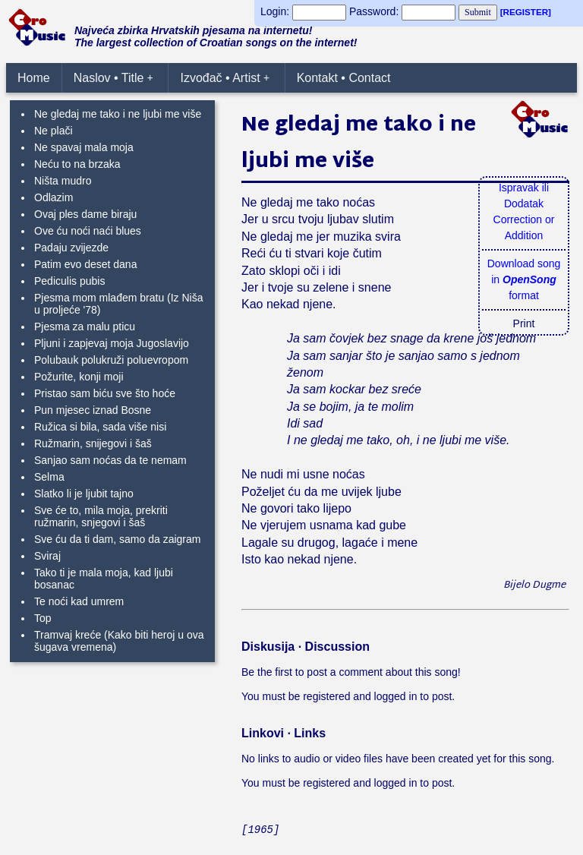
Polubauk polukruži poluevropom (111, 360)
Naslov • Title (113, 78)
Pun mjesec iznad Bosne (92, 410)
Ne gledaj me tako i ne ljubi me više (117, 114)
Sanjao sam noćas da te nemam (110, 460)
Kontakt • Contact (344, 77)
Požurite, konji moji (79, 377)
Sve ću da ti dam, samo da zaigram (117, 539)
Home (33, 77)
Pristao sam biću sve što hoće (104, 393)
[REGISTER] (525, 12)
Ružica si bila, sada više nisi (100, 427)
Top (43, 618)
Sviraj (47, 556)
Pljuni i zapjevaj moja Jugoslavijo (111, 343)
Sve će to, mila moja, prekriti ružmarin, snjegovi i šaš (101, 516)
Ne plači (53, 131)
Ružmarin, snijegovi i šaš (93, 443)
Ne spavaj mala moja (84, 147)
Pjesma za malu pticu (84, 326)
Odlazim (53, 197)
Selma (49, 477)
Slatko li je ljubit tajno (84, 493)
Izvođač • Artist (224, 78)
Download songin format (524, 279)
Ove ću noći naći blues (87, 231)
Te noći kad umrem (79, 601)
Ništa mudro (62, 181)
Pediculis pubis (69, 281)
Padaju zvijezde (71, 247)
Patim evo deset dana (85, 264)
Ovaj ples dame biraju (85, 214)
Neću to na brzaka (77, 164)
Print (524, 323)
